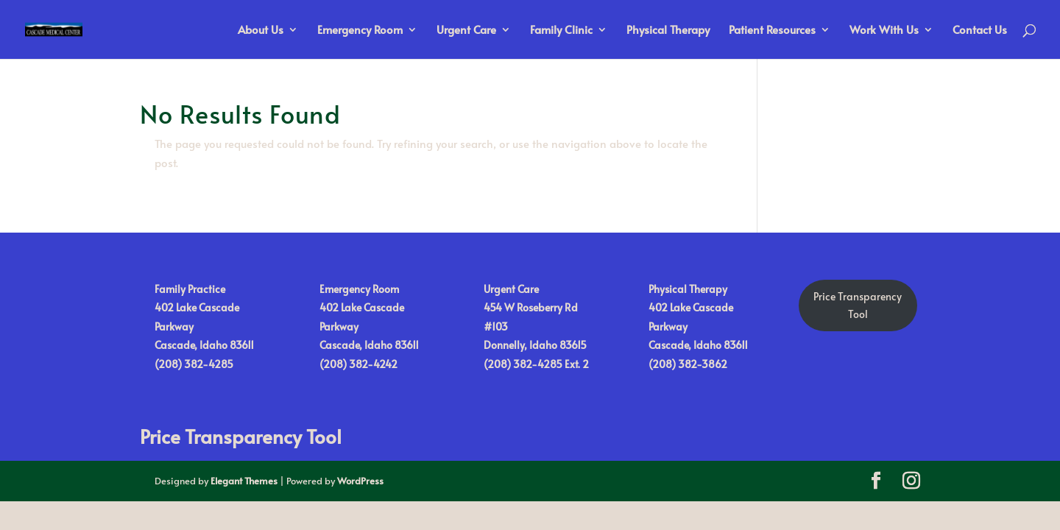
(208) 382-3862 (688, 364)
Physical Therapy (668, 30)
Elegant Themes (244, 480)
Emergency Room (360, 30)
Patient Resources (772, 30)
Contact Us (980, 30)
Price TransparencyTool (857, 305)
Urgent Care (466, 30)
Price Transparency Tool (241, 436)
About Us (260, 30)
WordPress (360, 480)
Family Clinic (561, 30)
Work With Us (884, 30)
